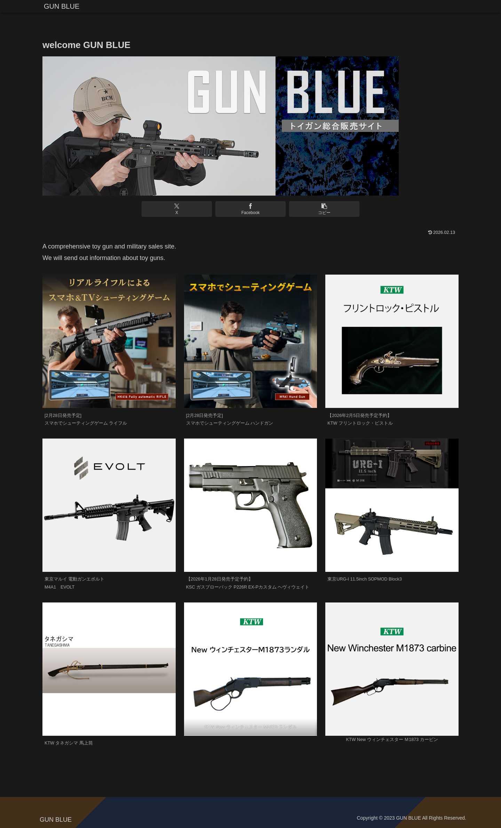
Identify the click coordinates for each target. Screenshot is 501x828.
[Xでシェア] (180, 209)
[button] (320, 209)
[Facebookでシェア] (250, 209)
